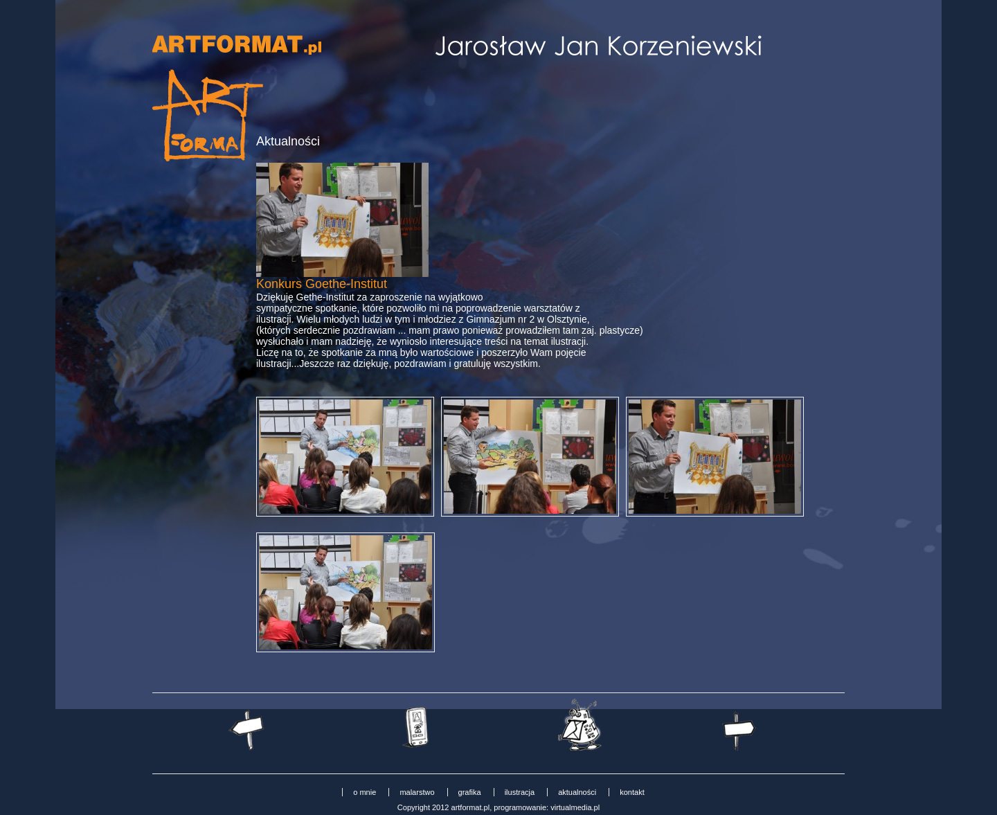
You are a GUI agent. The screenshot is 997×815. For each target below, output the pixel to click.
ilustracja (520, 792)
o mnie (364, 792)
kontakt (632, 792)
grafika (469, 792)
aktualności (577, 792)
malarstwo (416, 792)
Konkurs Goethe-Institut (321, 284)
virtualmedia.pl (575, 807)
